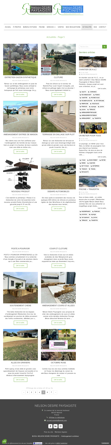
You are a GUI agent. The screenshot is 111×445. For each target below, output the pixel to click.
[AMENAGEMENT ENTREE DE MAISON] (20, 116)
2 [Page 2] (31, 392)
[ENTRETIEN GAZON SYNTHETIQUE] (20, 59)
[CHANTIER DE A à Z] (93, 61)
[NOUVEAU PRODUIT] (20, 173)
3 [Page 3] (35, 392)
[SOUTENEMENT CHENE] (20, 287)
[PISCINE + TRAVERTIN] (93, 181)
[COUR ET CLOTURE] (58, 230)
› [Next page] (55, 392)
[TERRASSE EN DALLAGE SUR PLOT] (58, 116)
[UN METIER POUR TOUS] (93, 128)
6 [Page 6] (47, 392)
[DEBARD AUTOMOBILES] (58, 173)
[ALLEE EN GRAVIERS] (20, 344)
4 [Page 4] (39, 392)
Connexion (105, 443)
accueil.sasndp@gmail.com (57, 420)
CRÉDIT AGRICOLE (61, 443)
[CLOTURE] (58, 59)
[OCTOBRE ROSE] (58, 344)
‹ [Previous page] (23, 392)
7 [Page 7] (51, 392)
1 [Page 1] (27, 392)
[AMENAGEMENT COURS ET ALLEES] (58, 287)
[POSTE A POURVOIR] (20, 230)
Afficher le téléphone (57, 417)
